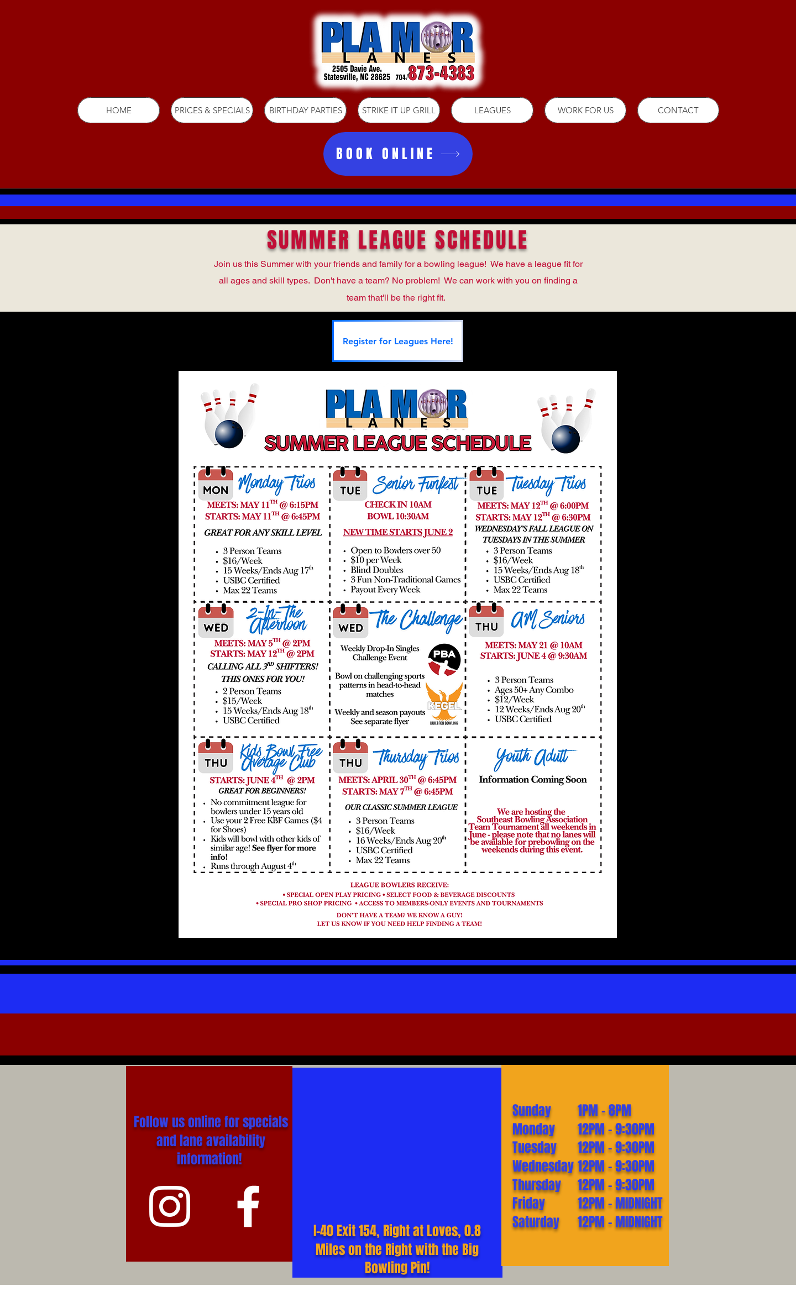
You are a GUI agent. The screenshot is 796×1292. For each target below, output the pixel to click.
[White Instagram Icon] (169, 1206)
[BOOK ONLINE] (398, 154)
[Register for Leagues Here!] (397, 341)
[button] (492, 110)
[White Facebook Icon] (248, 1206)
